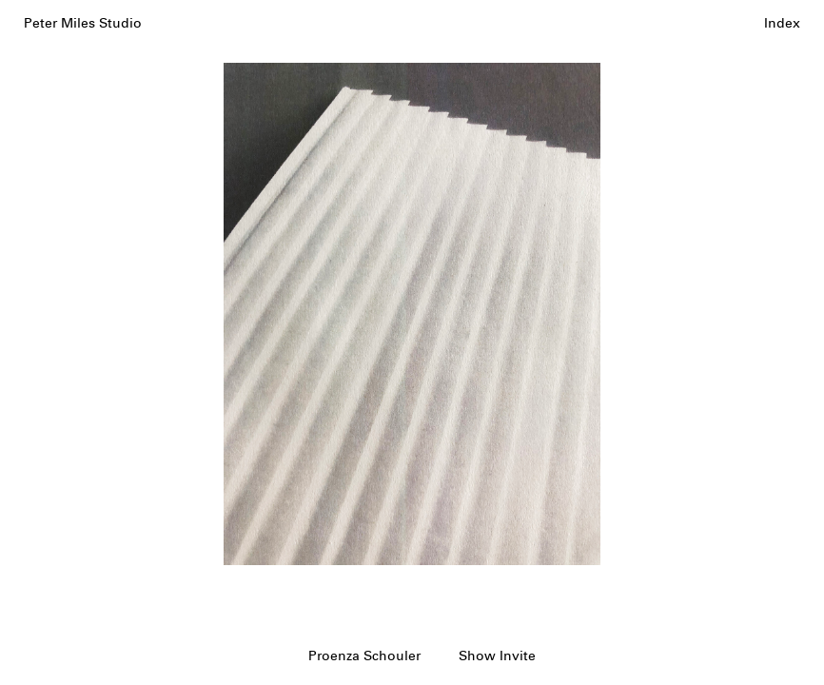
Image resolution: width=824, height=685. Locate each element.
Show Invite (497, 656)
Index (782, 23)
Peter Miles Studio (83, 23)
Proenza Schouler (364, 656)
